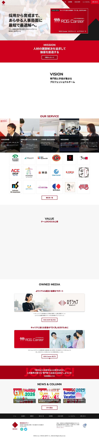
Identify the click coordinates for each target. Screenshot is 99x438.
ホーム (44, 2)
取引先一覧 (63, 2)
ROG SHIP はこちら (49, 320)
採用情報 (70, 2)
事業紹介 (56, 2)
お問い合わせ (95, 2)
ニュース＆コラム (86, 2)
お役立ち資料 (77, 2)
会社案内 (50, 2)
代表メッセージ (49, 57)
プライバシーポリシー (60, 427)
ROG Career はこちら (49, 357)
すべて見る (49, 408)
